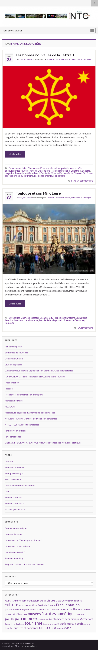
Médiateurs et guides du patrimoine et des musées (30, 412)
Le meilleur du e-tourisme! (18, 546)
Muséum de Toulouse (74, 320)
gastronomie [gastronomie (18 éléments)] (12, 609)
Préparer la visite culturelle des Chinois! (24, 564)
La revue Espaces (13, 534)
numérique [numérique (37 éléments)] (65, 613)
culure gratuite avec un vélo (68, 168)
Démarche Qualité (14, 358)
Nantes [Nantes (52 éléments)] (48, 613)
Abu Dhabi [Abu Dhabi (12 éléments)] (9, 601)
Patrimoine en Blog (14, 558)
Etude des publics (13, 364)
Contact (9, 461)
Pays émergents (13, 436)
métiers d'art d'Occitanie (37, 173)
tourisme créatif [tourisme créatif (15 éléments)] (50, 624)
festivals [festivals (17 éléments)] (42, 605)
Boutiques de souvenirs (16, 352)
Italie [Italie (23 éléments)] (76, 609)
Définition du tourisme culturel (20, 485)
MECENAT (10, 406)
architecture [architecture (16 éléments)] (33, 600)
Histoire (9, 388)
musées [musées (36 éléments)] (34, 613)
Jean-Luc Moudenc (14, 320)
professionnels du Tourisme (19, 175)
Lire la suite (15, 154)
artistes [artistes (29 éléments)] (49, 600)
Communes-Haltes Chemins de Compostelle (31, 168)
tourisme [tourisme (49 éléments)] (33, 623)
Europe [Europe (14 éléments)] (22, 605)
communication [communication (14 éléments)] (75, 600)
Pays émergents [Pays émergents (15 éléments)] (43, 619)
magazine (9, 173)
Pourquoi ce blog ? (14, 473)
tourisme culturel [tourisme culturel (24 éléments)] (70, 623)
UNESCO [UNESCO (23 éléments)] (45, 628)
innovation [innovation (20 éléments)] (66, 609)
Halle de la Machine (60, 170)
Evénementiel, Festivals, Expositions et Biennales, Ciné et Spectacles (39, 370)
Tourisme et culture (14, 467)
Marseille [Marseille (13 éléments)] (23, 614)
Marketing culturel (14, 400)
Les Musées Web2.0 (15, 552)
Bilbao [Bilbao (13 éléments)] (58, 601)
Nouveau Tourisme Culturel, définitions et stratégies (69, 59)
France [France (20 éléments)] (52, 605)
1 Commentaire (85, 327)
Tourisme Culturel (12, 30)
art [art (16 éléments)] (41, 600)
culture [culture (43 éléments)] (11, 604)
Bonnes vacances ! (14, 497)
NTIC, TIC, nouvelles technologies (22, 424)
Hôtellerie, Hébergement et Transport (24, 394)
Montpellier (57, 173)
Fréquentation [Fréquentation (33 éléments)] (68, 605)
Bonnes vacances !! (14, 503)
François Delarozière (39, 170)
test (7, 491)
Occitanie (88, 173)
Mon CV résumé (13, 479)
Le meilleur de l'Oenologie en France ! (23, 540)
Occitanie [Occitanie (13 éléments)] (80, 614)
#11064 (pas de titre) (15, 509)
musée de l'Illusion (73, 173)
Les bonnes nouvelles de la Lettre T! (46, 55)
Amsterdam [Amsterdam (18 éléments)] (19, 600)
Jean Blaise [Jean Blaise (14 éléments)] (85, 609)
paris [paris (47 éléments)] (9, 618)
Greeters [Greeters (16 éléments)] (32, 609)
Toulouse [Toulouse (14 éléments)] (20, 624)
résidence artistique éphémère (49, 175)
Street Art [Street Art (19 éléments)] (87, 619)
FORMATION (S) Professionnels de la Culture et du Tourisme (35, 376)
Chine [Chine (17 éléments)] (65, 600)
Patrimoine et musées (15, 430)
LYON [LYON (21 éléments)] (15, 614)
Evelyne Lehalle (25, 59)
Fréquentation (12, 382)
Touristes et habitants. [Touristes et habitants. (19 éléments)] (25, 628)
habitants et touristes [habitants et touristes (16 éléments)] (48, 609)
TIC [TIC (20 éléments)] (13, 623)
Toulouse (9, 323)
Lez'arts (86, 170)
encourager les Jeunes (16, 170)
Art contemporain (13, 346)
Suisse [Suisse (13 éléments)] (7, 624)
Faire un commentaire (82, 180)
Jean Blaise (81, 317)
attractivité (14, 317)
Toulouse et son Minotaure (38, 193)
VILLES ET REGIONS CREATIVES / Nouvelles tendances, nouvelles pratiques (43, 442)
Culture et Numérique (15, 528)
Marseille (19, 173)
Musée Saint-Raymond (50, 320)
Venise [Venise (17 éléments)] (60, 628)
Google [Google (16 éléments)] (23, 609)
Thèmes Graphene (29, 646)
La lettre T (76, 170)
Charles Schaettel (30, 317)
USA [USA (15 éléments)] (54, 628)
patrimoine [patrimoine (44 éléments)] (25, 618)
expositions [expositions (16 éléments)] (31, 605)
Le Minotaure (31, 320)
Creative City (46, 317)
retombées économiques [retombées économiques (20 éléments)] (66, 619)
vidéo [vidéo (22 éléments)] (67, 628)
